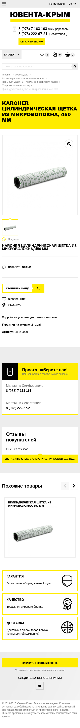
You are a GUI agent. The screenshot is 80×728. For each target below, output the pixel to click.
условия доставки (30, 317)
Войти (72, 3)
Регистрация (57, 3)
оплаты (51, 317)
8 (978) (32, 29)
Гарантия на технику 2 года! (21, 324)
